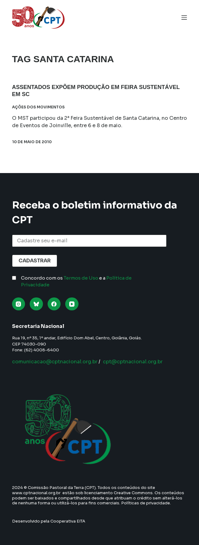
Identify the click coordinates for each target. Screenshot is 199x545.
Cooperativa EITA (67, 521)
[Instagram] (18, 304)
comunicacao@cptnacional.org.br (54, 361)
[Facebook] (54, 304)
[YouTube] (71, 304)
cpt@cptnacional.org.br (133, 361)
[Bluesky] (36, 304)
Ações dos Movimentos (38, 107)
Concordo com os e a (76, 281)
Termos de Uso (81, 278)
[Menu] (184, 17)
